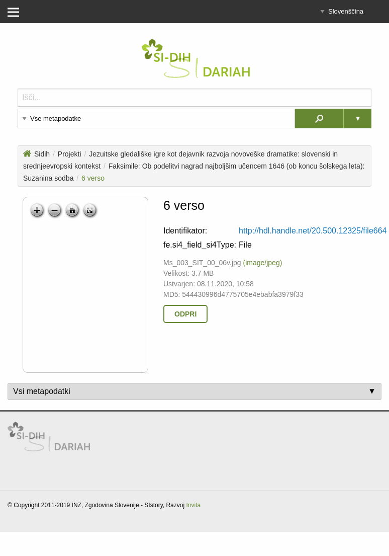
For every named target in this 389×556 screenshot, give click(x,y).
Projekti (69, 154)
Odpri (185, 314)
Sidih (36, 154)
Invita (193, 505)
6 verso (93, 178)
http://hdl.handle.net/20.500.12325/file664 (312, 230)
